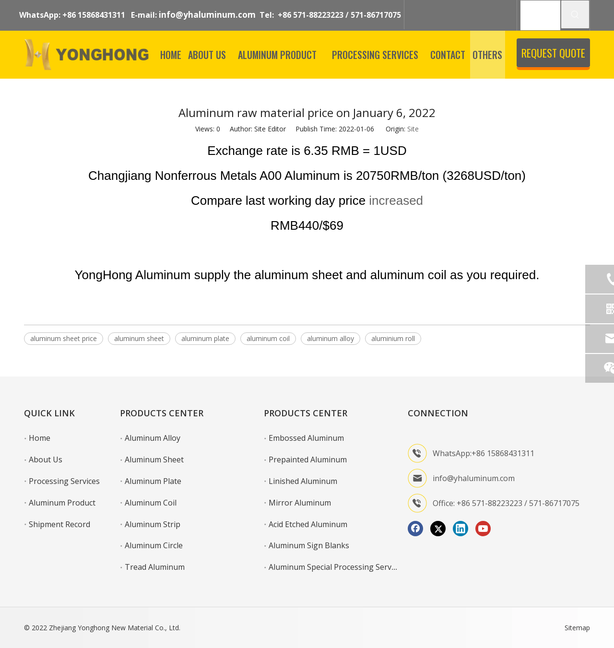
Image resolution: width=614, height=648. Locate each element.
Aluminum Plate (153, 481)
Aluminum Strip (152, 524)
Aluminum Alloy (152, 438)
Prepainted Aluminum (308, 459)
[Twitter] (438, 528)
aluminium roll (393, 338)
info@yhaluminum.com (207, 14)
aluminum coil (268, 338)
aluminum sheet (139, 338)
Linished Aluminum (303, 481)
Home (39, 438)
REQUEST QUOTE (553, 52)
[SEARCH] (540, 15)
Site (413, 128)
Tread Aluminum (155, 567)
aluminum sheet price (63, 338)
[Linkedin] (460, 528)
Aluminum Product (62, 502)
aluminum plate (205, 338)
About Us (45, 459)
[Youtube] (483, 528)
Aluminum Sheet (154, 459)
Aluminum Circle (154, 545)
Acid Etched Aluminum (308, 524)
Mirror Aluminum (300, 502)
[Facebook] (415, 528)
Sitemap (577, 627)
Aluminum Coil (151, 502)
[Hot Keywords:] (575, 14)
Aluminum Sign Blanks (309, 545)
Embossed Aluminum (306, 438)
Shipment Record (59, 524)
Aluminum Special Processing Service (335, 567)
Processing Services (64, 481)
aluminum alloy (330, 338)
